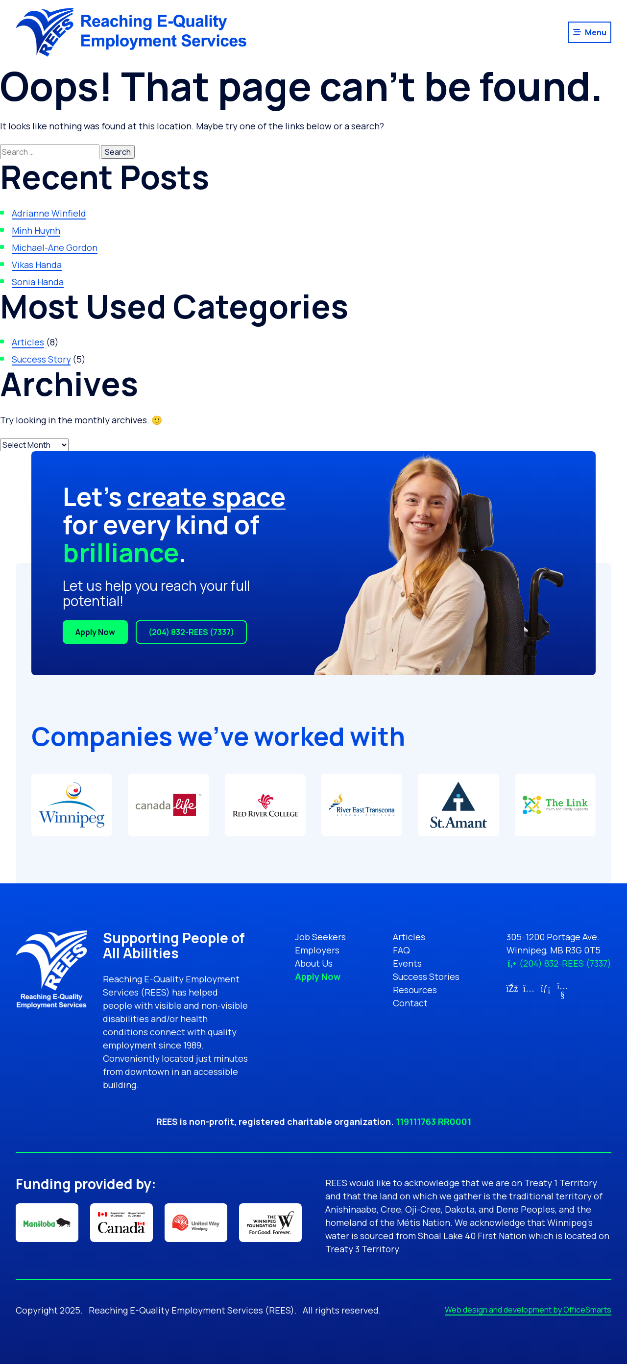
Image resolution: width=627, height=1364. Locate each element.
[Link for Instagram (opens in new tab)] (528, 988)
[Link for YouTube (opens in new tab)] (562, 994)
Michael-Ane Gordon (54, 247)
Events (407, 963)
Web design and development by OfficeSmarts (528, 1309)
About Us (314, 963)
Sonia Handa (38, 282)
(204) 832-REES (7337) (191, 632)
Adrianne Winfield (49, 213)
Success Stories (426, 976)
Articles (28, 342)
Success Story (41, 359)
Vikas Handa (37, 264)
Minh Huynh (36, 230)
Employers (317, 950)
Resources (415, 990)
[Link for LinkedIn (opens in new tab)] (546, 988)
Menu (595, 32)
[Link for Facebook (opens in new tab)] (512, 988)
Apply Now (95, 632)
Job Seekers (320, 937)
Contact (410, 1003)
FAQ (401, 950)
